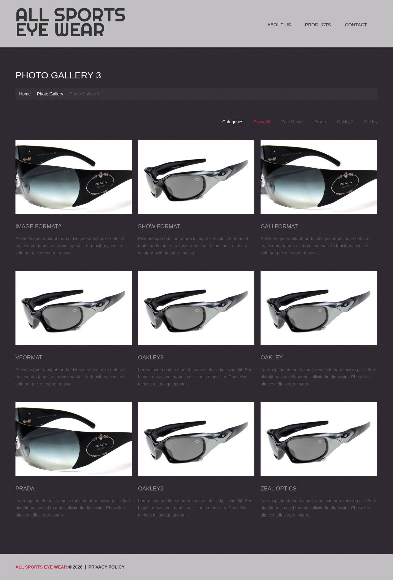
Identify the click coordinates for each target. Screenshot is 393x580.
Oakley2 (345, 121)
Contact (356, 24)
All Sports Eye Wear (70, 22)
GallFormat (278, 226)
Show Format (159, 226)
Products (318, 24)
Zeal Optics (292, 121)
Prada (320, 121)
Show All (261, 121)
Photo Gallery (50, 93)
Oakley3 (150, 357)
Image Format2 (38, 226)
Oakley (371, 121)
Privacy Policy (107, 567)
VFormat (28, 357)
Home (25, 93)
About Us (279, 24)
